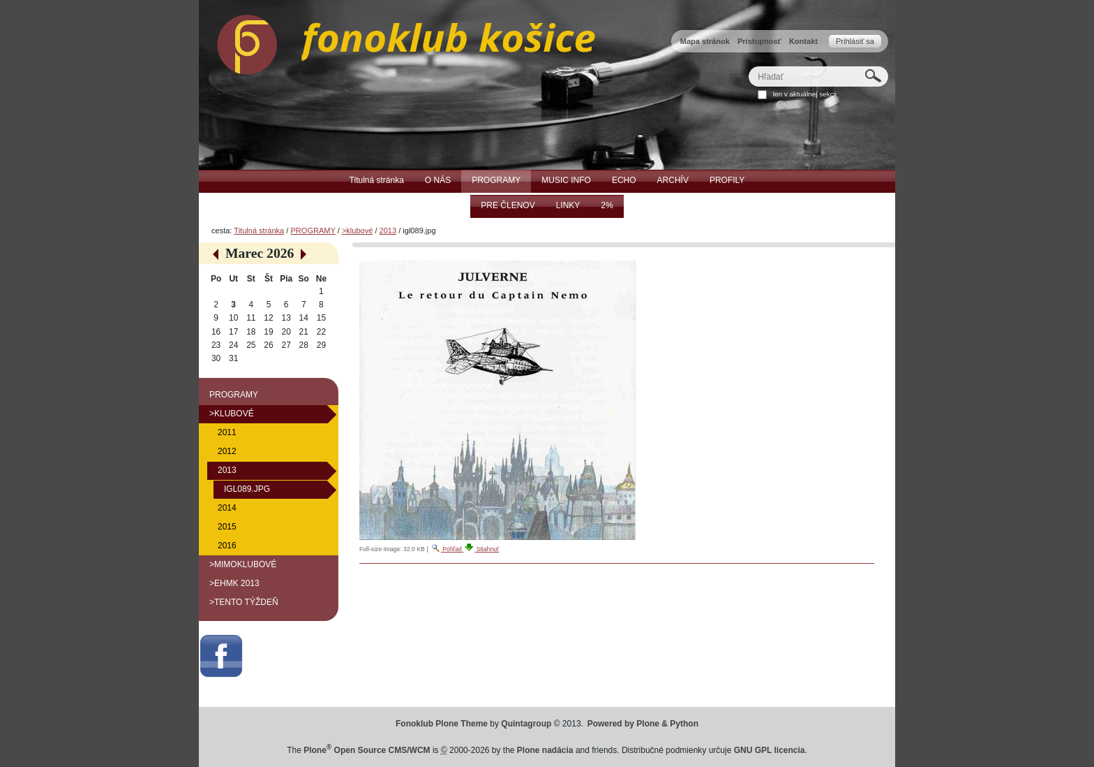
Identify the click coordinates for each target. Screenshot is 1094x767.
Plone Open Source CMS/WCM (367, 750)
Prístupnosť (759, 41)
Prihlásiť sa (855, 41)
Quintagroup (526, 724)
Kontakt (803, 41)
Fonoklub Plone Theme (442, 724)
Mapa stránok (705, 41)
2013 (388, 230)
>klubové (357, 230)
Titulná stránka (259, 230)
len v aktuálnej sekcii (805, 94)
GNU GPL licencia (769, 750)
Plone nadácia (545, 750)
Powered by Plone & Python (642, 724)
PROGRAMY (312, 230)
